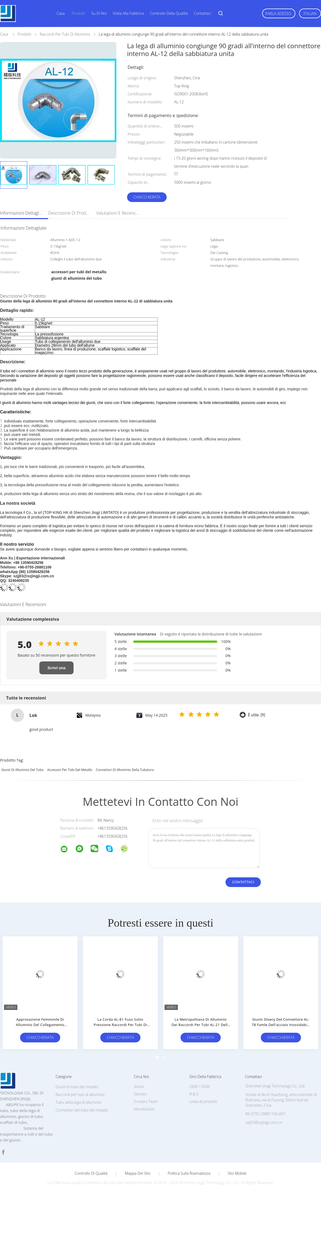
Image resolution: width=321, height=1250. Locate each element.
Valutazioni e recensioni (117, 213)
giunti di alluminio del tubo (22, 770)
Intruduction (144, 1108)
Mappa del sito (137, 1173)
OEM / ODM (199, 1086)
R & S (193, 1093)
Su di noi (99, 13)
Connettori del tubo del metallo (82, 1110)
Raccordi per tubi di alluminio (80, 1094)
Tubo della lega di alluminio (78, 1102)
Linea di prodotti (203, 1101)
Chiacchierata (146, 197)
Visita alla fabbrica (128, 13)
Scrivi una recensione (56, 670)
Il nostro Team (146, 1101)
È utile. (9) (256, 715)
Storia (139, 1086)
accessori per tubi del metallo (69, 770)
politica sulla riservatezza (189, 1173)
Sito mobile (237, 1173)
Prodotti (78, 13)
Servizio (140, 1093)
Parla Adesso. (278, 13)
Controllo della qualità (169, 13)
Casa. (60, 13)
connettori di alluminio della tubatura (125, 770)
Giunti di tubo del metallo (77, 1086)
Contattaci (202, 13)
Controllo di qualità (91, 1173)
